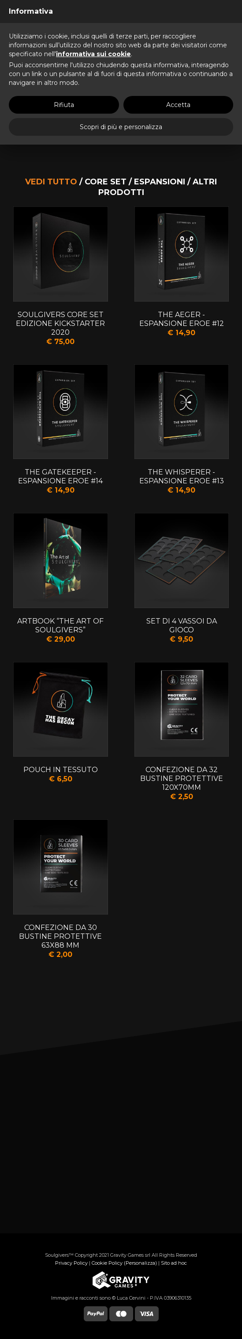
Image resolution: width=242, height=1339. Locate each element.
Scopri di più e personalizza (121, 127)
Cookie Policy (107, 1263)
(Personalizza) (140, 1263)
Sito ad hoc (174, 1263)
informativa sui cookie (93, 54)
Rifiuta (64, 105)
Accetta (178, 105)
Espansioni (159, 182)
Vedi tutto (51, 182)
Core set (106, 182)
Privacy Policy (71, 1263)
